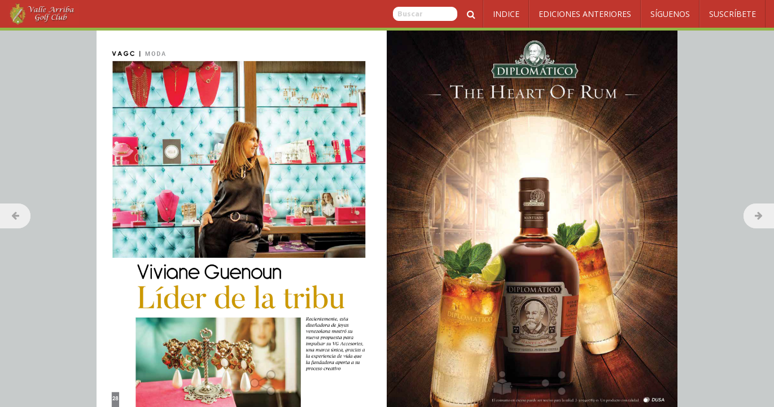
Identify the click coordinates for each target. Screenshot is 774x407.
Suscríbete (732, 13)
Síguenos (670, 13)
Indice (506, 13)
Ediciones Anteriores (585, 13)
